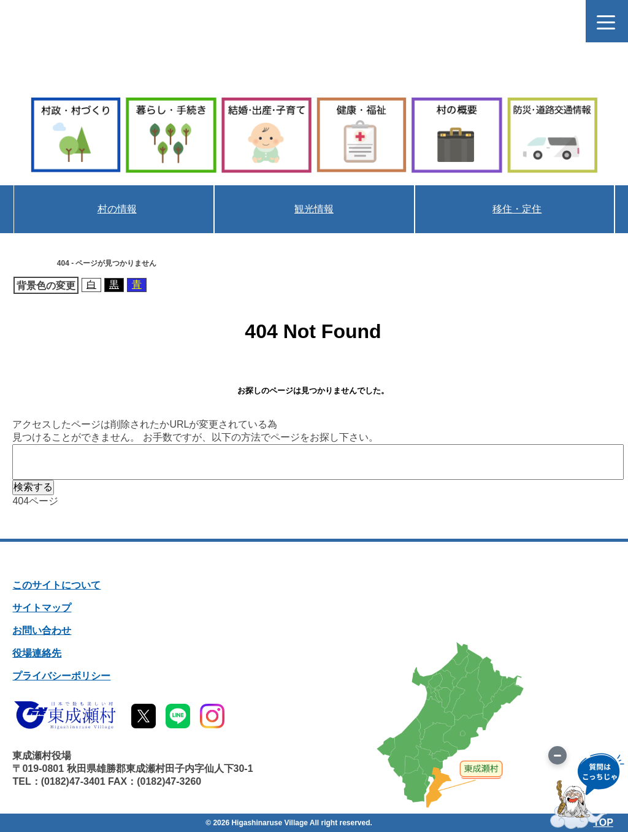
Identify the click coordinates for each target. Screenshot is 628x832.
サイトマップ (41, 608)
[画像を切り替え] (557, 755)
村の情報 (116, 209)
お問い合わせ (41, 630)
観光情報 (314, 209)
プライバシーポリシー (61, 676)
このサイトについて (56, 585)
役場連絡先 (36, 653)
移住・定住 (517, 209)
